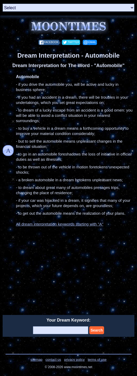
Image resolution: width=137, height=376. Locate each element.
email (92, 42)
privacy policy (74, 360)
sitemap (37, 360)
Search (97, 330)
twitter (73, 42)
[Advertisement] (68, 267)
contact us (53, 360)
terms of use (97, 360)
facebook (51, 42)
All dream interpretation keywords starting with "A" (59, 224)
